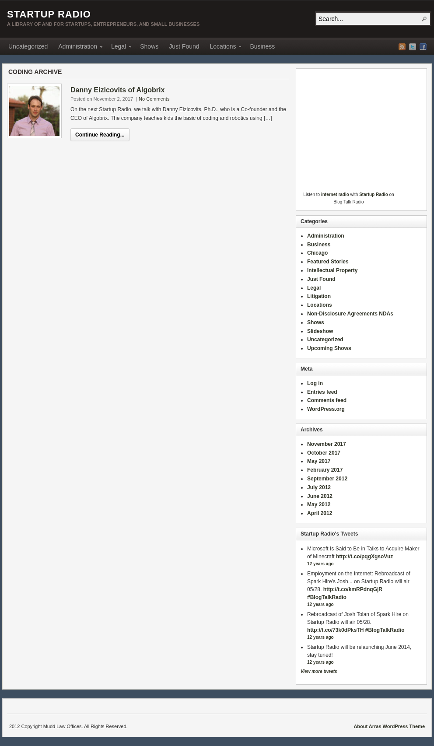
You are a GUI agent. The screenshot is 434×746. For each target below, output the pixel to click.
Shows (149, 46)
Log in (315, 383)
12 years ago (320, 563)
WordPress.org (326, 409)
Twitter (412, 46)
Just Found (184, 46)
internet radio (335, 194)
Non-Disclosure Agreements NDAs (350, 314)
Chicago (317, 253)
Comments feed (326, 400)
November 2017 (326, 444)
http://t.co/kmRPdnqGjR (352, 589)
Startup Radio (49, 14)
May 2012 (318, 504)
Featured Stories (328, 262)
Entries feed (322, 392)
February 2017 (325, 470)
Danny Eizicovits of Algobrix (117, 90)
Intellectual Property (332, 270)
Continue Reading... (100, 135)
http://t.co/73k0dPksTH (335, 630)
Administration (77, 48)
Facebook (423, 46)
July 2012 (319, 487)
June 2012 (319, 496)
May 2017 (318, 461)
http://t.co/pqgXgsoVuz (364, 556)
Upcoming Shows (329, 348)
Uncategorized (28, 46)
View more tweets (319, 671)
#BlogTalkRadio (326, 597)
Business (262, 46)
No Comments (154, 99)
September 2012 (327, 479)
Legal (118, 48)
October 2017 (323, 453)
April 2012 (319, 513)
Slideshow (320, 331)
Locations (223, 48)
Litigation (319, 296)
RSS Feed (402, 46)
